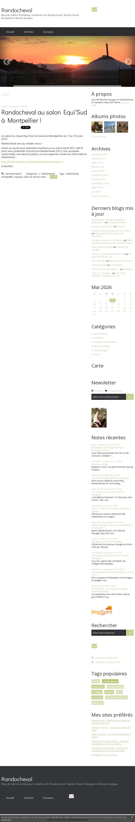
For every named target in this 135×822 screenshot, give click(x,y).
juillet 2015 (97, 187)
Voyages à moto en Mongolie (106, 541)
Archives (28, 31)
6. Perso (95, 354)
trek (119, 691)
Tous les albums (98, 136)
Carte (97, 365)
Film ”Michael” (98, 260)
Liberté (121, 226)
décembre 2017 (99, 154)
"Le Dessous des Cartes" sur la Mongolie (107, 493)
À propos (48, 31)
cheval (109, 691)
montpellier (7, 176)
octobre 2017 (98, 158)
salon (43, 176)
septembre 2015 (100, 183)
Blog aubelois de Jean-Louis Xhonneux (107, 235)
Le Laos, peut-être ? (102, 226)
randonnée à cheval (116, 697)
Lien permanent (11, 173)
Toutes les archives (100, 196)
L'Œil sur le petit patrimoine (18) (108, 253)
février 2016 (97, 166)
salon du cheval (31, 176)
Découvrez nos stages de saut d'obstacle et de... (107, 449)
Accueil (10, 31)
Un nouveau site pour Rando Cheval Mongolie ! (109, 557)
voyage (97, 691)
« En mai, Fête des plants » (105, 269)
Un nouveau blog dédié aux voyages (110, 477)
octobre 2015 (98, 179)
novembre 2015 (99, 175)
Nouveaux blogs (99, 464)
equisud (18, 176)
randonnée (98, 686)
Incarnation (116, 264)
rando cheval (115, 686)
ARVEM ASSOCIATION (121, 260)
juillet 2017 (97, 162)
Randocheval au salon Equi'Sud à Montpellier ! (44, 116)
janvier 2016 (97, 171)
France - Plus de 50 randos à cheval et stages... (111, 510)
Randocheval (16, 10)
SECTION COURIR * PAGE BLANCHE (108, 274)
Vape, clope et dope (101, 246)
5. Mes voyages (99, 350)
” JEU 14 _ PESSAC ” (101, 273)
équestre (97, 702)
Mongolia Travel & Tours (104, 754)
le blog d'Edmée (116, 222)
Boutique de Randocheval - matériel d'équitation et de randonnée (110, 742)
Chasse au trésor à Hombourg (107, 240)
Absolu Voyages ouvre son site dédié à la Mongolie (111, 526)
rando (96, 681)
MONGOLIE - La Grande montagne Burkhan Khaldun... (109, 590)
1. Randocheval (47, 173)
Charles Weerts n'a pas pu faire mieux (111, 230)
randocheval (72, 173)
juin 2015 (96, 191)
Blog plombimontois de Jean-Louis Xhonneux (111, 241)
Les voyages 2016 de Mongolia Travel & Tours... (112, 573)
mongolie (97, 697)
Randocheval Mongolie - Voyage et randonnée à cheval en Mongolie (109, 749)
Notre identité (98, 264)
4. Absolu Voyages (100, 346)
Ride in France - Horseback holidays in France (111, 735)
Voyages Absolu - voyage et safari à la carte (111, 729)
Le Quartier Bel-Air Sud (111, 255)
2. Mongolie (97, 337)
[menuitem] (10, 31)
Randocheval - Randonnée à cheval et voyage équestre (110, 722)
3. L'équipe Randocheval (103, 342)
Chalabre (128, 269)
